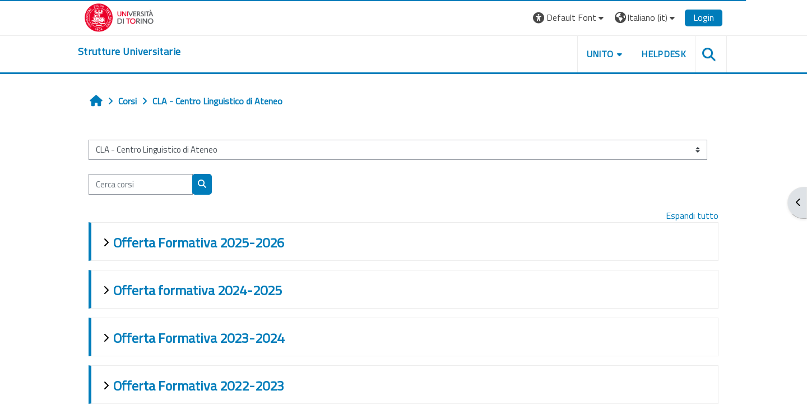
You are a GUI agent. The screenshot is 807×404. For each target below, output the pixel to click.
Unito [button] (600, 54)
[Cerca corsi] (141, 184)
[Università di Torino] (119, 16)
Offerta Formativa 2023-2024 (198, 338)
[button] (569, 17)
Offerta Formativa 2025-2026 (198, 242)
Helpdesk (663, 54)
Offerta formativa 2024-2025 (197, 290)
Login (703, 17)
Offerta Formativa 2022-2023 (198, 385)
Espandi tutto (692, 215)
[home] (129, 51)
